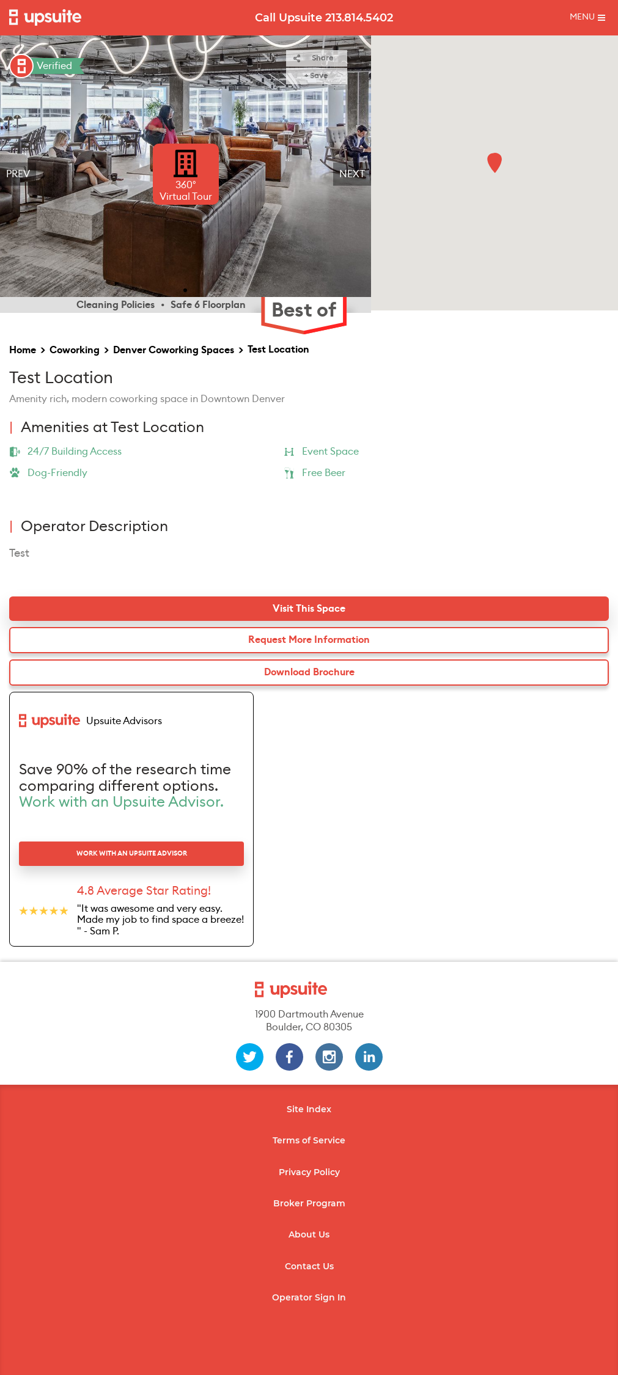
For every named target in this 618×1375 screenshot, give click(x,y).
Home (22, 350)
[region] (185, 174)
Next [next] (352, 174)
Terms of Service (309, 1140)
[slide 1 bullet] (185, 289)
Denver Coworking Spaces (173, 350)
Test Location (278, 349)
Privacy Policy (309, 1172)
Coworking (75, 350)
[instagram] (329, 1057)
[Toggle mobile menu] (587, 17)
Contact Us (309, 1266)
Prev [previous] (18, 174)
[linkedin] (369, 1057)
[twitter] (249, 1057)
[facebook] (289, 1057)
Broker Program (309, 1203)
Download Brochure (309, 672)
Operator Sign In (309, 1297)
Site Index (309, 1109)
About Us (309, 1234)
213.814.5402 (359, 17)
